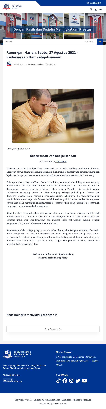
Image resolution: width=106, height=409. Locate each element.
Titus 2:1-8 (61, 161)
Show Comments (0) (53, 329)
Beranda (9, 42)
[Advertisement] (53, 78)
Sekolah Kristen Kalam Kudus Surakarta (52, 400)
